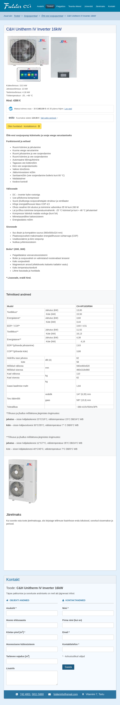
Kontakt (111, 6)
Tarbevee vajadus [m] (17, 656)
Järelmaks (100, 6)
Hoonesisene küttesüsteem (20, 644)
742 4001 (25, 694)
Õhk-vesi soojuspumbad (52, 16)
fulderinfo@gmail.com (66, 694)
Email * (66, 632)
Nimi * (65, 608)
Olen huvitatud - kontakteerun (24, 126)
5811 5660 (38, 694)
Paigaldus (60, 6)
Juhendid (88, 6)
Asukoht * (11, 608)
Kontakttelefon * (70, 644)
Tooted (50, 6)
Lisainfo (10, 668)
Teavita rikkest (74, 6)
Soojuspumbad (31, 16)
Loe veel (68, 109)
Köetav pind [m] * (15, 632)
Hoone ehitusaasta (16, 620)
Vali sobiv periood (49, 118)
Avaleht (40, 6)
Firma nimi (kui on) (72, 620)
